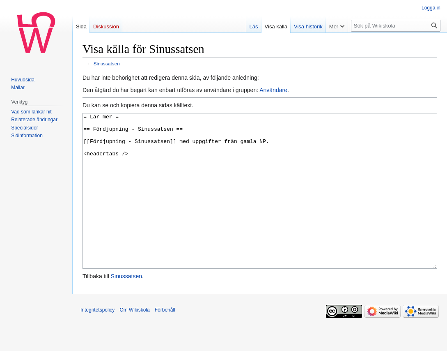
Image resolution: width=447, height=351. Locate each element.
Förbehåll (165, 341)
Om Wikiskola (134, 341)
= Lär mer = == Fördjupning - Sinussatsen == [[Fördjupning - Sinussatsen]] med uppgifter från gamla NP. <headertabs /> (260, 206)
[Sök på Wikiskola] (395, 26)
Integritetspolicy (97, 341)
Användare (273, 90)
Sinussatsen (107, 63)
